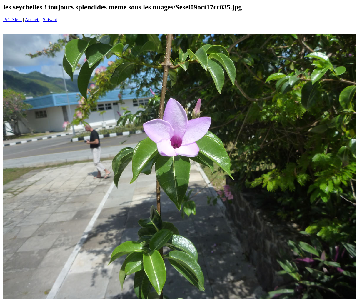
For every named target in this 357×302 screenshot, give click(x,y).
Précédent (12, 19)
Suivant (50, 19)
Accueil (32, 19)
